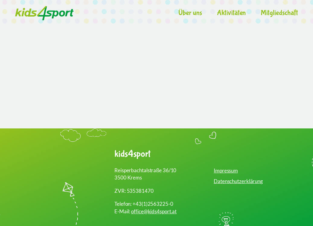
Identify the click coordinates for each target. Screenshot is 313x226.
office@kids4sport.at (154, 211)
